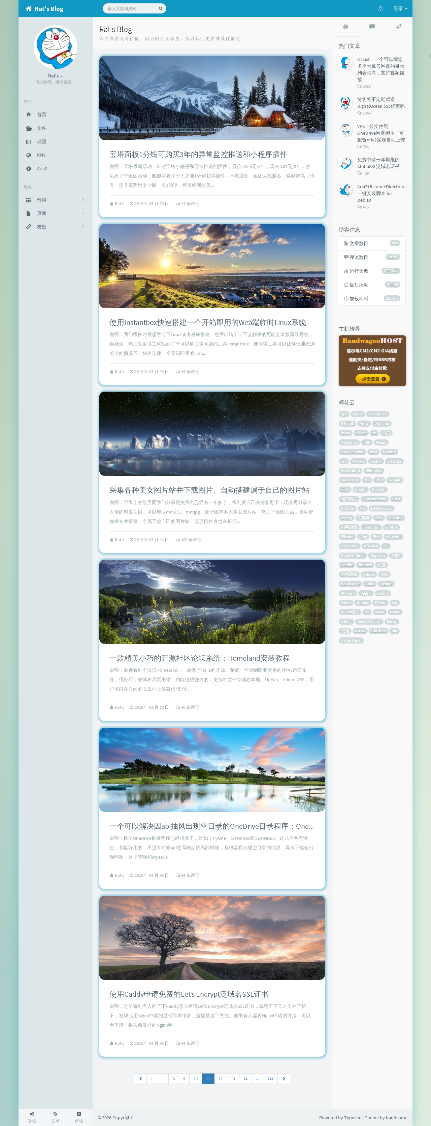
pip (394, 630)
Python (347, 508)
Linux (358, 414)
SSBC (396, 555)
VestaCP (395, 517)
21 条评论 (187, 203)
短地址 (364, 517)
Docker (389, 451)
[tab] (345, 26)
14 (245, 1078)
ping (363, 536)
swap (379, 612)
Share (361, 432)
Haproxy (378, 555)
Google (395, 480)
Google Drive (352, 451)
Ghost (346, 621)
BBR (366, 442)
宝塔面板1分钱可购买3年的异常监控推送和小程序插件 (198, 154)
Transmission (375, 498)
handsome (350, 583)
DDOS (360, 630)
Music (392, 621)
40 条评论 (187, 707)
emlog (346, 517)
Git (362, 508)
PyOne (380, 602)
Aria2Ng (371, 546)
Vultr (369, 583)
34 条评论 (187, 371)
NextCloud (350, 470)
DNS (384, 574)
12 (221, 1078)
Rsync (395, 612)
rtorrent (393, 536)
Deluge (386, 583)
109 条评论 (188, 539)
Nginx (381, 442)
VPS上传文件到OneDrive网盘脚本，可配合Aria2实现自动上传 (381, 133)
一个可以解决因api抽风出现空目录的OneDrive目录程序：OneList (214, 826)
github (383, 593)
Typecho (353, 1118)
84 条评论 (187, 875)
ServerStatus (369, 621)
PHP (379, 480)
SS (367, 612)
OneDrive (349, 442)
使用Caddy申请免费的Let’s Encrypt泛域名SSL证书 (189, 994)
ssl (374, 432)
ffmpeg (363, 602)
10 (196, 1078)
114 (270, 1078)
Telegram (371, 527)
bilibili (366, 593)
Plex (376, 536)
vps (344, 414)
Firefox (391, 527)
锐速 (345, 630)
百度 (386, 432)
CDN (396, 498)
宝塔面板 (349, 574)
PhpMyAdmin (353, 555)
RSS (379, 517)
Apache (378, 489)
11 (208, 1078)
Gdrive (369, 574)
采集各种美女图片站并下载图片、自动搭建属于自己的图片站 (209, 490)
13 (233, 1078)
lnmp (345, 432)
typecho (381, 423)
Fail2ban (378, 630)
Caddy (376, 461)
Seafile (347, 564)
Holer (346, 602)
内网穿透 (349, 527)
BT (386, 546)
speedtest (350, 480)
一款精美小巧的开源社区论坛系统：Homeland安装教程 (199, 658)
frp (394, 602)
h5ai (373, 451)
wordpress (377, 414)
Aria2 (364, 423)
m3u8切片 (350, 612)
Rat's (120, 203)
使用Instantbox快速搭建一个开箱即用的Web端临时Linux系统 (207, 322)
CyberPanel (351, 640)
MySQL (359, 461)
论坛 (381, 564)
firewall (365, 564)
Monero (348, 593)
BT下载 (347, 423)
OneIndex (349, 546)
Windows (374, 470)
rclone (360, 489)
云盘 (345, 489)
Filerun (347, 536)
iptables (394, 461)
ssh (344, 461)
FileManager (381, 508)
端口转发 (349, 498)
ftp (367, 480)
